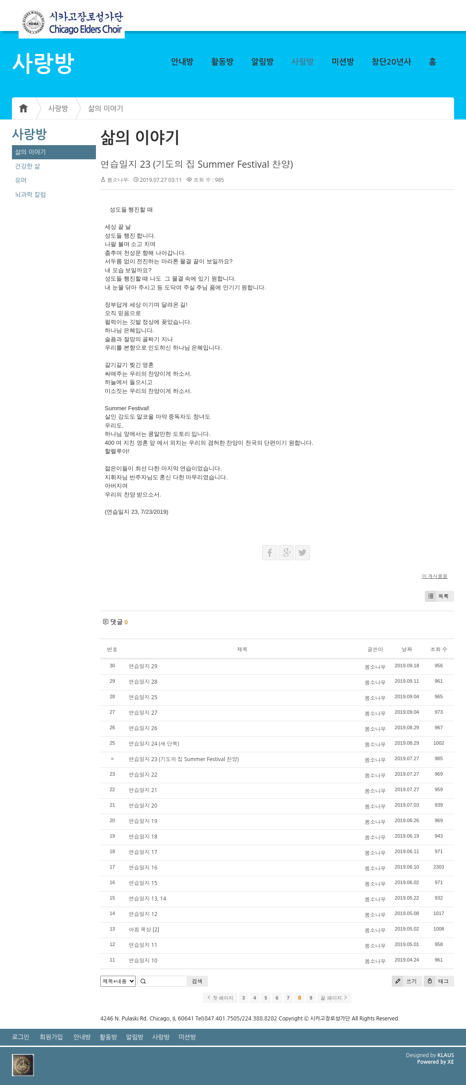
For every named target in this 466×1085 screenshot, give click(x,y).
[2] (156, 929)
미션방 (343, 62)
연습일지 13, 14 (147, 898)
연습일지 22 (143, 774)
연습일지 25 (143, 697)
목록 (437, 596)
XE (450, 1062)
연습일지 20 (143, 805)
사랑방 (302, 62)
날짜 (406, 649)
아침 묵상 (140, 929)
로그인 (20, 1037)
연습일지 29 (143, 666)
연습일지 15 (143, 883)
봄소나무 (117, 180)
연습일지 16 (143, 867)
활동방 (222, 62)
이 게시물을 (434, 576)
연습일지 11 (143, 945)
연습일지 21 (143, 790)
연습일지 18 (143, 836)
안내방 (182, 62)
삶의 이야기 (105, 108)
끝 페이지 (334, 997)
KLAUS (446, 1055)
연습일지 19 (143, 821)
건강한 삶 (27, 166)
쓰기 (404, 981)
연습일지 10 (143, 960)
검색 (197, 981)
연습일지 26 (143, 728)
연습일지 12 (143, 914)
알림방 (262, 62)
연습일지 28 (143, 681)
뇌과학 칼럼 (30, 195)
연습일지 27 (143, 712)
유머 (21, 180)
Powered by (432, 1062)
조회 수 (438, 649)
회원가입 (51, 1037)
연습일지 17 (143, 852)
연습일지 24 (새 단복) (154, 743)
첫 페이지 (219, 997)
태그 (436, 981)
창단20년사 (392, 62)
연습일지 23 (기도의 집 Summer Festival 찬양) (196, 164)
